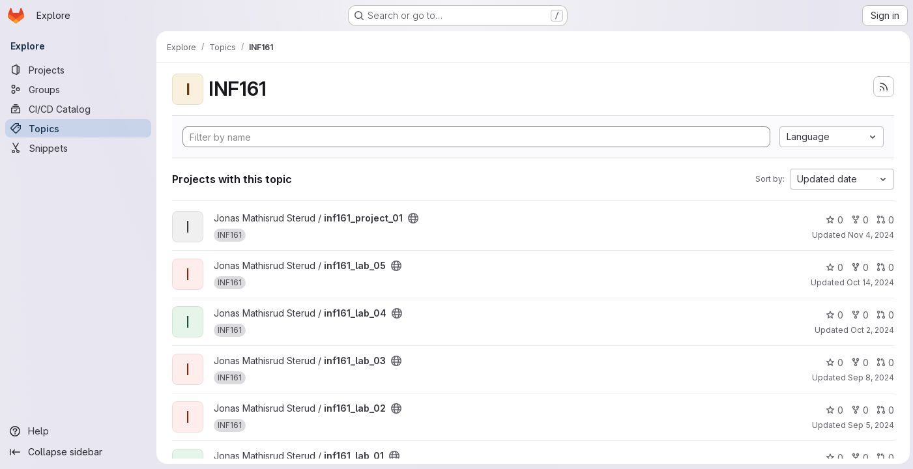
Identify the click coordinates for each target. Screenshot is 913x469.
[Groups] (78, 89)
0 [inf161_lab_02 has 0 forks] (858, 410)
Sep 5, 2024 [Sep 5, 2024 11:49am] (869, 425)
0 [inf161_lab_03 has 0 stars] (832, 362)
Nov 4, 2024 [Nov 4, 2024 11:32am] (869, 235)
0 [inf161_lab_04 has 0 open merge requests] (883, 314)
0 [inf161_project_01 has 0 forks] (858, 219)
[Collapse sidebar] (78, 452)
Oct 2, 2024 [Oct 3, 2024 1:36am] (870, 330)
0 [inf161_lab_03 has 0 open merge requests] (883, 362)
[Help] (78, 431)
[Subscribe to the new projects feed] (881, 86)
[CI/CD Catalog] (78, 109)
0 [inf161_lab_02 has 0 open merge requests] (883, 410)
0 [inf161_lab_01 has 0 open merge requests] (883, 457)
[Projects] (78, 70)
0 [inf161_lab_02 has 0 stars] (832, 410)
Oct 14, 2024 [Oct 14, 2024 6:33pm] (868, 282)
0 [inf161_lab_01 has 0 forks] (858, 457)
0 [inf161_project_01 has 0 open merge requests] (883, 219)
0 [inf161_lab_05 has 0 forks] (858, 267)
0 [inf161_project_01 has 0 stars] (832, 219)
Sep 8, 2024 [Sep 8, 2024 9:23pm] (869, 377)
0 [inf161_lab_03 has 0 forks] (858, 362)
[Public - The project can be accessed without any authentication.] (413, 218)
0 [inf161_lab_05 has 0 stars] (832, 267)
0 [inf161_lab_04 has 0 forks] (858, 314)
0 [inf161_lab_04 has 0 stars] (832, 314)
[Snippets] (78, 148)
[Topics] (78, 128)
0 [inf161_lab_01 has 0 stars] (832, 457)
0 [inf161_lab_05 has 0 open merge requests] (883, 267)
